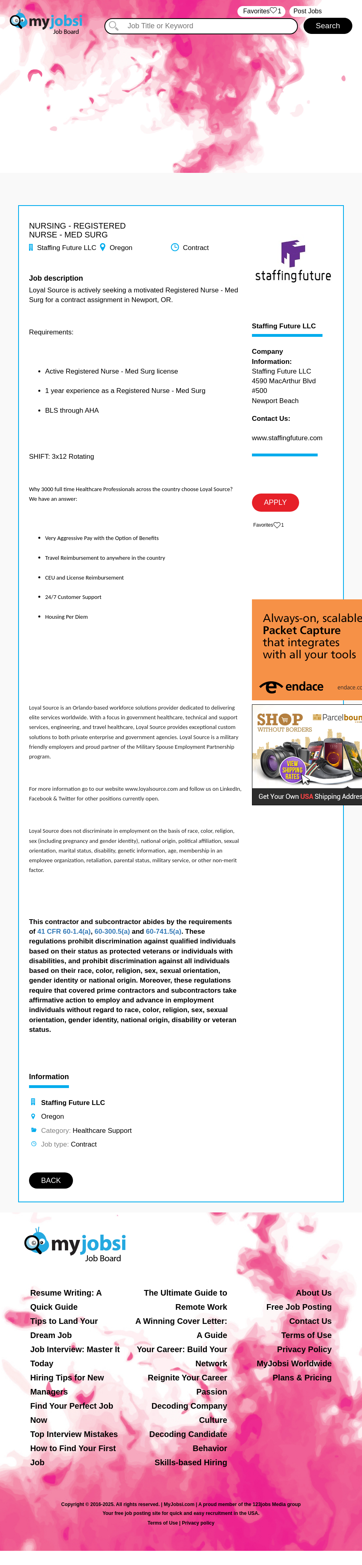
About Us (314, 1292)
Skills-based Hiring (191, 1462)
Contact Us (310, 1321)
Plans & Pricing (302, 1377)
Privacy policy (198, 1523)
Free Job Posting (299, 1306)
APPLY (275, 502)
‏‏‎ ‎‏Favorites (261, 11)
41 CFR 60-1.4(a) (64, 931)
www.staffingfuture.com (287, 438)
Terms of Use (306, 1335)
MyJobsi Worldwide (294, 1363)
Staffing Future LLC (284, 326)
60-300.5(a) (112, 931)
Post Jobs (307, 11)
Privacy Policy (304, 1349)
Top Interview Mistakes (74, 1434)
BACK (51, 1180)
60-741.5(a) (163, 931)
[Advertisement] (181, 96)
